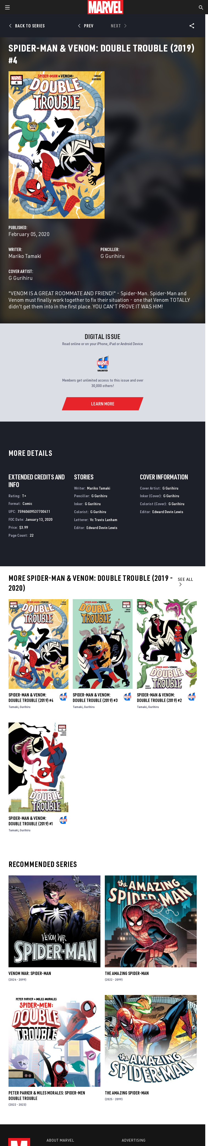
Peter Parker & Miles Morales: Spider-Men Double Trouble (47, 1095)
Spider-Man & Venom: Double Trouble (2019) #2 (159, 697)
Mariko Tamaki (25, 256)
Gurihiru (25, 707)
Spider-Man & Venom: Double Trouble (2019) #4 (31, 697)
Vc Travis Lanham (103, 519)
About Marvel (60, 1140)
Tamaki (13, 707)
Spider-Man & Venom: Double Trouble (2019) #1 (31, 820)
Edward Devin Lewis (101, 527)
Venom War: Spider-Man (30, 973)
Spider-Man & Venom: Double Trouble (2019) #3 (95, 697)
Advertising (134, 1140)
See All (185, 581)
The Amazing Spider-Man (127, 973)
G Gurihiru (112, 256)
